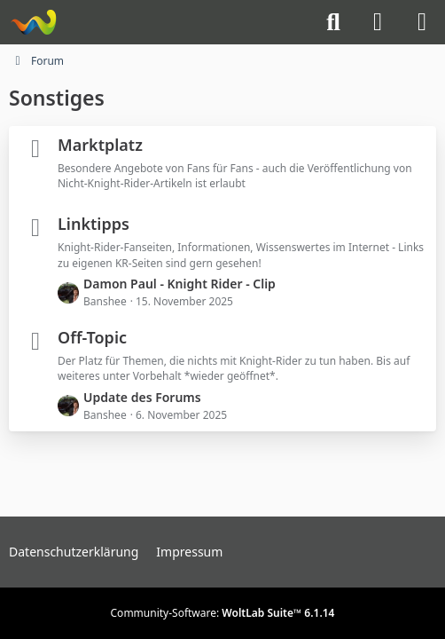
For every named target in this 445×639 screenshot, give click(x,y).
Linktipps (93, 223)
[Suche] (333, 22)
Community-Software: (223, 612)
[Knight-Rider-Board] (33, 22)
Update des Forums (142, 397)
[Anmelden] (377, 22)
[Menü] (422, 22)
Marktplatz (100, 144)
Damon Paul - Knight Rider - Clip (179, 283)
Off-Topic (92, 337)
